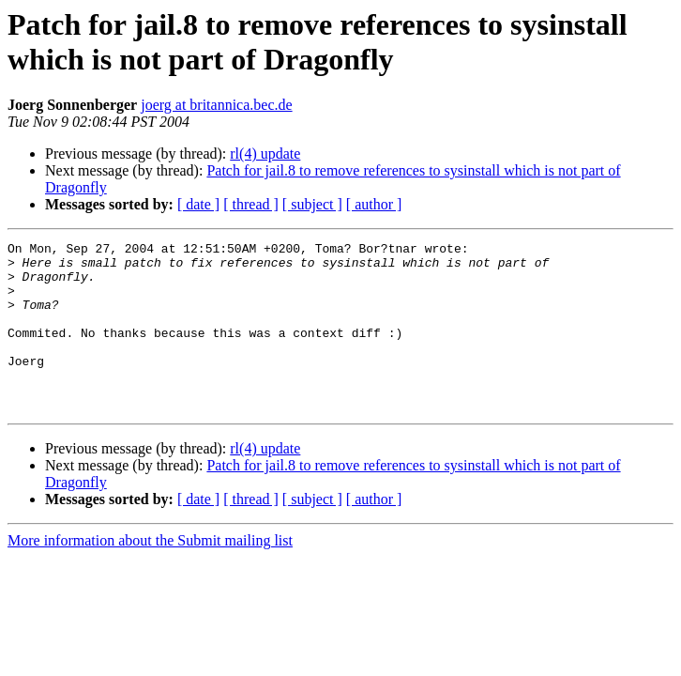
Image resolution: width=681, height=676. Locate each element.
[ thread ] (251, 204)
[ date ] (198, 204)
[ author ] (374, 204)
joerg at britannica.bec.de (216, 105)
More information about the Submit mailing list (150, 574)
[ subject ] (312, 204)
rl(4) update (265, 153)
